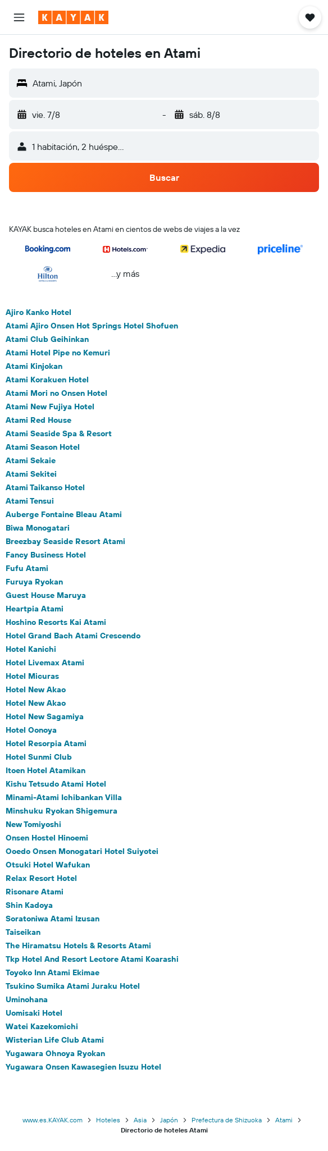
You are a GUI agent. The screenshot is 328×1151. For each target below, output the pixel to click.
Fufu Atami (27, 568)
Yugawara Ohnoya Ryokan (55, 1053)
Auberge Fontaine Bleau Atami (64, 514)
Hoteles (108, 1120)
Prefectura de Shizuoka (227, 1120)
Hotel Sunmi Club (39, 757)
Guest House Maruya (46, 595)
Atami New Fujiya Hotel (50, 406)
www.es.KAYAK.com (52, 1120)
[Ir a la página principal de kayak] (73, 17)
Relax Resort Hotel (41, 878)
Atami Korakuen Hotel (47, 379)
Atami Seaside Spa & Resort (59, 433)
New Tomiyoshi (33, 824)
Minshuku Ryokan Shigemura (61, 811)
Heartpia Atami (34, 609)
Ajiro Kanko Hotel (38, 312)
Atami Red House (38, 420)
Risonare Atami (34, 892)
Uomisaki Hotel (34, 1013)
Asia (140, 1120)
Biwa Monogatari (38, 528)
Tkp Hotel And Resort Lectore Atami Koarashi (92, 959)
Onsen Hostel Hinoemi (47, 838)
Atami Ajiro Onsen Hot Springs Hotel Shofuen (92, 326)
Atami (284, 1120)
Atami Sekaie (31, 460)
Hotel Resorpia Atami (46, 743)
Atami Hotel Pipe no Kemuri (58, 353)
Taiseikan (23, 932)
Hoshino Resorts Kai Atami (56, 622)
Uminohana (27, 999)
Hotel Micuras (32, 676)
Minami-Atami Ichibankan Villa (64, 797)
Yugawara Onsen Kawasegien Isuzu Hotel (83, 1067)
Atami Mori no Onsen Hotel (56, 393)
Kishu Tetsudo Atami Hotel (56, 784)
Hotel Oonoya (31, 730)
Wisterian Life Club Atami (55, 1040)
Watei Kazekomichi (42, 1026)
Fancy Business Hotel (46, 555)
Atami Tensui (30, 501)
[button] (19, 17)
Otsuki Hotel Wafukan (48, 865)
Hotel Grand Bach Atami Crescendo (73, 636)
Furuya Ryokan (34, 582)
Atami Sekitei (31, 474)
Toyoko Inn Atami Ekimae (52, 972)
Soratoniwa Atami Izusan (52, 919)
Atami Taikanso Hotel (45, 487)
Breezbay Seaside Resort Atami (65, 541)
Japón (169, 1120)
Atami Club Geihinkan (47, 339)
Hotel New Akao (36, 689)
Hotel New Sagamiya (45, 716)
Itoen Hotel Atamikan (45, 770)
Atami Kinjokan (34, 366)
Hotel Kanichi (31, 649)
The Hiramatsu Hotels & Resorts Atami (78, 945)
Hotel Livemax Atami (45, 662)
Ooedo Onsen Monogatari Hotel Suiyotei (82, 851)
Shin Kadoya (29, 905)
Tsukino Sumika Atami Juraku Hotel (73, 986)
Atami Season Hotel (43, 447)
